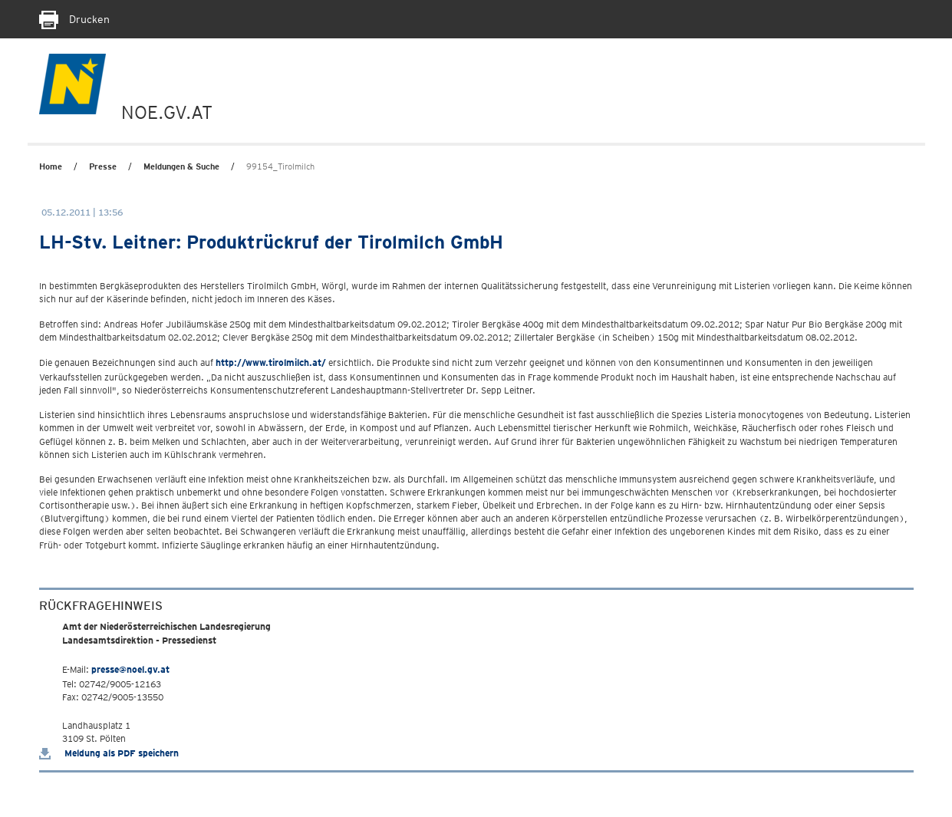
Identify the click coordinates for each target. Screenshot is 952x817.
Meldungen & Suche (181, 166)
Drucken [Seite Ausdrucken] (74, 19)
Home (50, 166)
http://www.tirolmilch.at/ (271, 362)
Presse (103, 166)
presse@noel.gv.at (130, 669)
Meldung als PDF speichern (109, 753)
